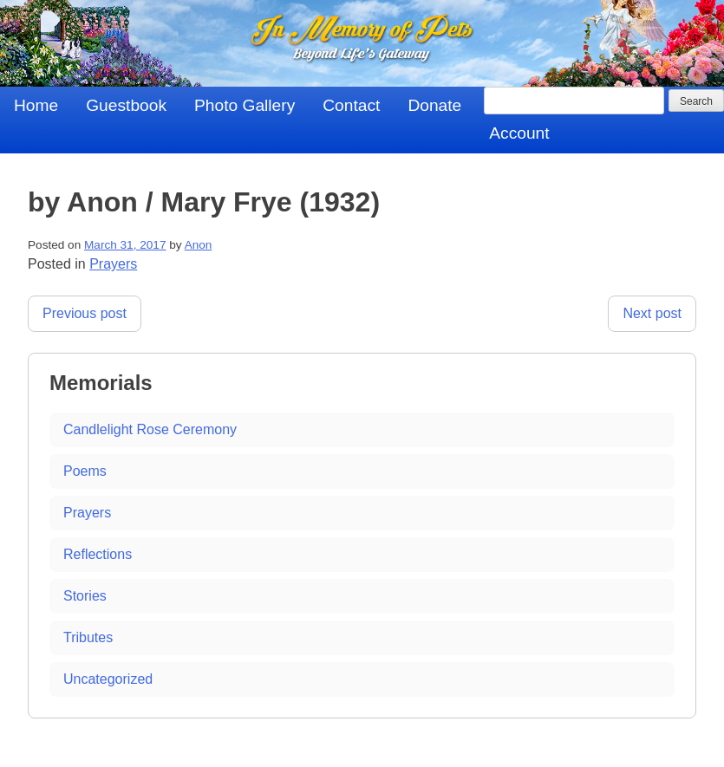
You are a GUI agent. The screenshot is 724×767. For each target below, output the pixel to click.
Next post (652, 313)
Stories (85, 595)
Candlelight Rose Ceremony (150, 429)
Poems (85, 471)
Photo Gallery (244, 105)
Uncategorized (108, 679)
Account (519, 133)
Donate (434, 105)
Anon (198, 244)
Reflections (97, 554)
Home (36, 105)
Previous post (84, 313)
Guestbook (126, 105)
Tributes (88, 637)
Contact (351, 105)
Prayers (113, 264)
